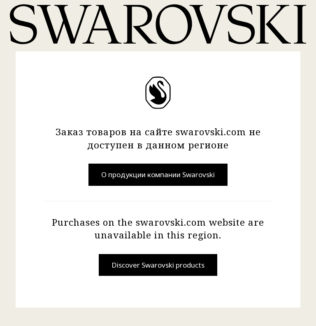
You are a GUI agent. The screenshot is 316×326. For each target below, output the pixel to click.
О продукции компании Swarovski (158, 174)
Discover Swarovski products (158, 265)
